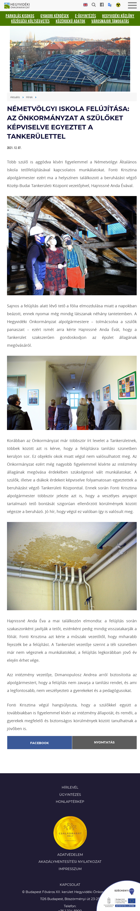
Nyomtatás (104, 742)
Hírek (29, 97)
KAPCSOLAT (70, 884)
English (85, 5)
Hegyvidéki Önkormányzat (18, 5)
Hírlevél (70, 787)
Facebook (39, 743)
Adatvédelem (70, 854)
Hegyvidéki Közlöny (118, 15)
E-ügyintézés (85, 15)
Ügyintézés (70, 794)
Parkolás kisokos (20, 15)
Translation (110, 5)
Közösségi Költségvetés (30, 21)
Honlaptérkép (70, 801)
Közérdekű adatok (70, 21)
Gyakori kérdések (54, 15)
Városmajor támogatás (110, 21)
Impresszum (70, 869)
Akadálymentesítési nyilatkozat (70, 861)
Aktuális (15, 97)
